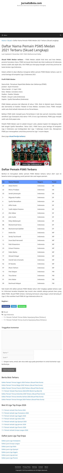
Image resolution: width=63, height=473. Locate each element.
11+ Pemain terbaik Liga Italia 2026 (13, 419)
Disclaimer (18, 467)
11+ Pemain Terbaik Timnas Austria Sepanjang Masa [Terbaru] (25, 320)
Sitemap (34, 467)
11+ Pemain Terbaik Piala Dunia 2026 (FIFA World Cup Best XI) (22, 391)
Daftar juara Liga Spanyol (10, 449)
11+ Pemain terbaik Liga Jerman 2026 (14, 424)
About (46, 467)
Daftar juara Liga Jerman (10, 455)
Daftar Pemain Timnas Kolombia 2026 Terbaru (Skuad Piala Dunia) (23, 394)
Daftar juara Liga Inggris (10, 452)
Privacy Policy (26, 467)
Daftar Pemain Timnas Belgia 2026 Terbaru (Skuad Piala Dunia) (22, 385)
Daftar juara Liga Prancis (10, 458)
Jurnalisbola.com (31, 470)
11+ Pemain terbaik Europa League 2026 (15, 430)
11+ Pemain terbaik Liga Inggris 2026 (14, 416)
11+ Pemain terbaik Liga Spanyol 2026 (14, 421)
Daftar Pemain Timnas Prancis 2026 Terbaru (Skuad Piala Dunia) (22, 388)
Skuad (9, 40)
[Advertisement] (31, 20)
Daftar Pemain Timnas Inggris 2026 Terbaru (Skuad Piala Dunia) (22, 382)
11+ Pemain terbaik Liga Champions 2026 (15, 413)
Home (4, 40)
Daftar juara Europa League (11, 444)
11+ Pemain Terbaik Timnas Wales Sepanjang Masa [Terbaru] (25, 317)
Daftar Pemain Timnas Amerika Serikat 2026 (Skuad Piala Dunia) (22, 397)
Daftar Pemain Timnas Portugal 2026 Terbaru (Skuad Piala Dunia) (23, 399)
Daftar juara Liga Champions (11, 441)
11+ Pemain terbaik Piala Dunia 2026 (14, 410)
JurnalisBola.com (31, 3)
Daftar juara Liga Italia (9, 446)
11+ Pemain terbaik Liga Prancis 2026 (14, 427)
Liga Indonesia (9, 315)
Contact (40, 467)
